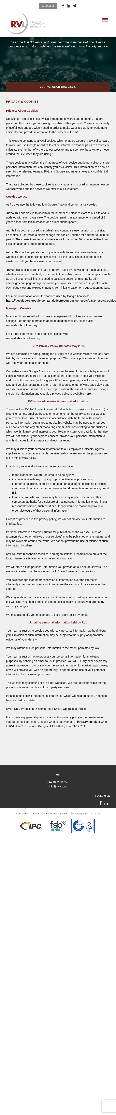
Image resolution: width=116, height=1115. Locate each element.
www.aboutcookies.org (21, 325)
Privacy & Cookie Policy (44, 813)
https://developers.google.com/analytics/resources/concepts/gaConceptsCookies (61, 300)
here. (88, 393)
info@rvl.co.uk (87, 721)
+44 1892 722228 (58, 782)
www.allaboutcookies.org (23, 338)
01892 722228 (68, 87)
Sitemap (63, 813)
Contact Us (48, 6)
